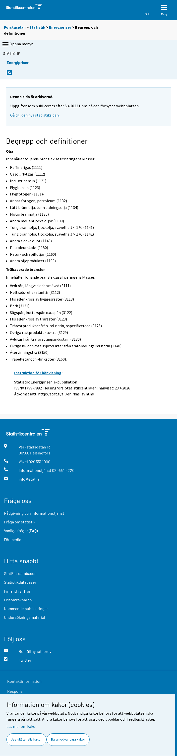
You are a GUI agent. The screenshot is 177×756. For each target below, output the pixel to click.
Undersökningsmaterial (24, 617)
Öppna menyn (17, 44)
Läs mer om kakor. (21, 726)
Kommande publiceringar (26, 608)
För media (12, 539)
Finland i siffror (17, 591)
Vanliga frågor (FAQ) (21, 530)
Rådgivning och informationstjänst (34, 513)
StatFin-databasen (20, 573)
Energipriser (60, 27)
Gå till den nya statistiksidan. (34, 115)
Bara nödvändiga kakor (68, 739)
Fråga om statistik (19, 521)
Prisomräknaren (18, 599)
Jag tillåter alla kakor (26, 739)
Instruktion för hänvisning (37, 372)
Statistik (37, 27)
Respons (15, 691)
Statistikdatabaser (20, 582)
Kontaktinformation (24, 681)
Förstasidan (15, 27)
